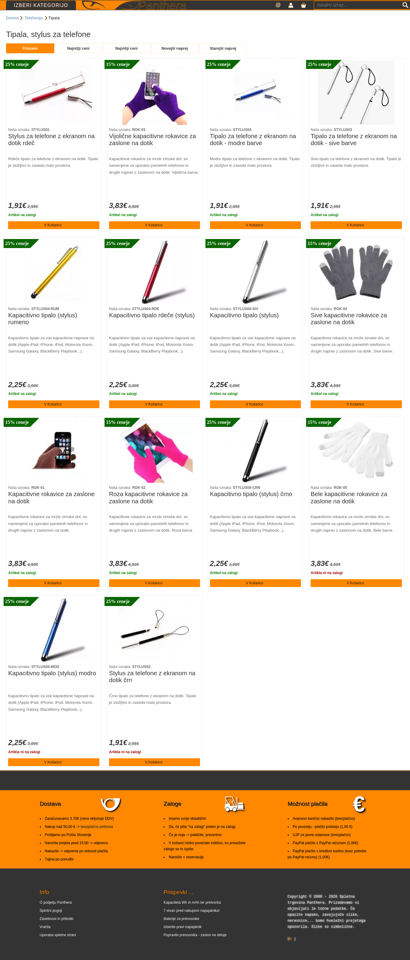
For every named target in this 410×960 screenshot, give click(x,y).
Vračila (45, 938)
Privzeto (30, 59)
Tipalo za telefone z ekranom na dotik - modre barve (253, 151)
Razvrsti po (205, 31)
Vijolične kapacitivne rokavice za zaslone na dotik (152, 151)
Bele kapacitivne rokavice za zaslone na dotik (349, 509)
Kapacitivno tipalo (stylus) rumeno (42, 330)
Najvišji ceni (126, 59)
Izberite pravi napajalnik (183, 938)
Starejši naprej (223, 59)
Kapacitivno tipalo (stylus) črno (251, 505)
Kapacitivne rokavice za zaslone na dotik (51, 509)
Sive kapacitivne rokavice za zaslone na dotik (349, 330)
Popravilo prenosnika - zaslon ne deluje (195, 946)
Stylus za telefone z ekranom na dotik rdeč (51, 151)
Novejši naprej (174, 59)
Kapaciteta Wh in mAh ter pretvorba (192, 914)
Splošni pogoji (51, 922)
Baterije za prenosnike (181, 930)
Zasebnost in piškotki (57, 930)
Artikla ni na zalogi (327, 584)
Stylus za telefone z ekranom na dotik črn (152, 688)
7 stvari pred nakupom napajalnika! (192, 922)
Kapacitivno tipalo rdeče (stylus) (152, 326)
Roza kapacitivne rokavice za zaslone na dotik (148, 509)
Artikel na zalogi (22, 226)
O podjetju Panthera (56, 914)
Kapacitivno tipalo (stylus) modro (52, 684)
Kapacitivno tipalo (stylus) (244, 326)
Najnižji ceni (78, 59)
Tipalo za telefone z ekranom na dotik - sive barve (354, 151)
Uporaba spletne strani (58, 946)
